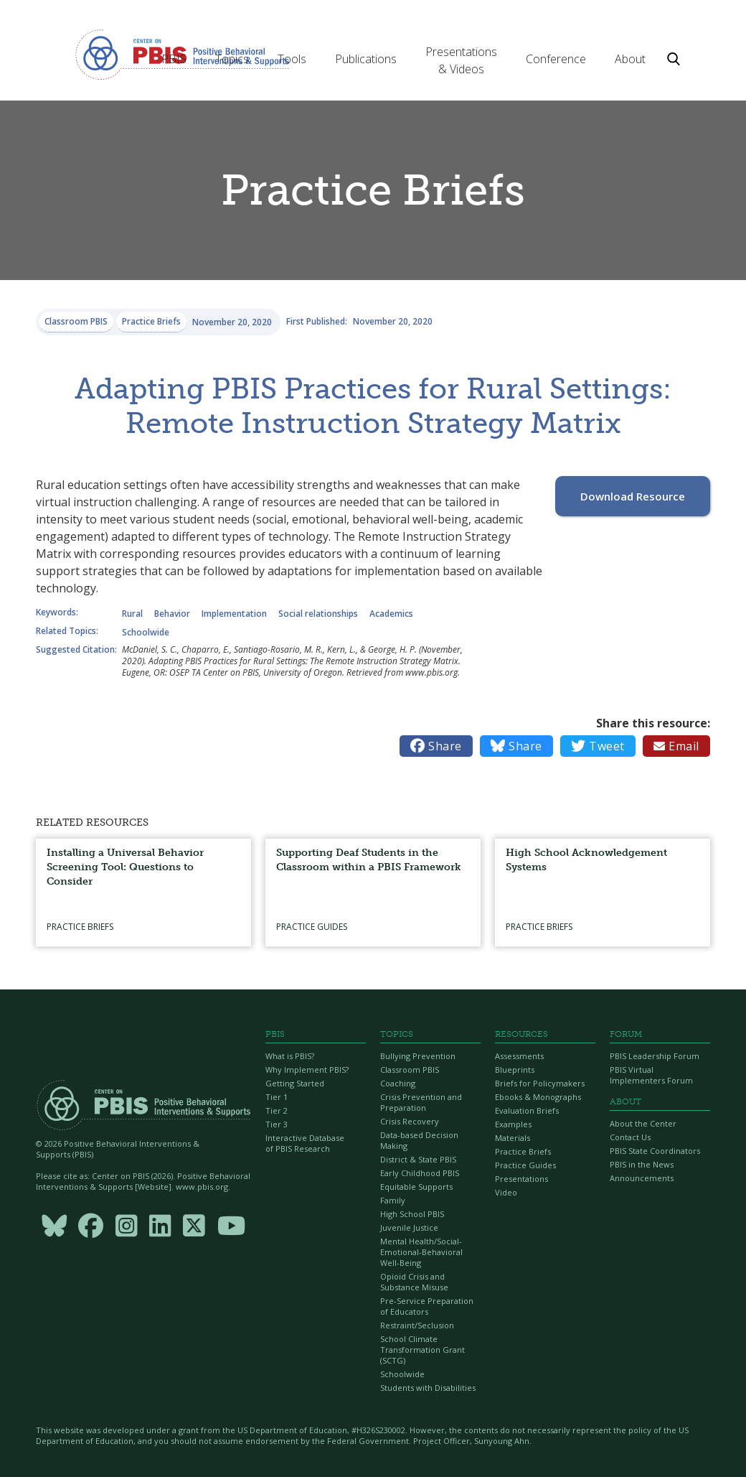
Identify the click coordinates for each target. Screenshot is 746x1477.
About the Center (643, 1123)
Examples (513, 1124)
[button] (174, 59)
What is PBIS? (289, 1055)
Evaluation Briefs (527, 1110)
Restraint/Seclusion (417, 1325)
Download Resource (632, 496)
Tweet (598, 746)
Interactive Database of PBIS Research (304, 1143)
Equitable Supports (416, 1186)
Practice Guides (525, 1165)
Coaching (397, 1083)
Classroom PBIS (409, 1069)
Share (436, 746)
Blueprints (514, 1069)
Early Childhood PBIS (419, 1173)
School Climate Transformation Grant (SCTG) (422, 1349)
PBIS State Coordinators (655, 1150)
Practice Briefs (523, 1151)
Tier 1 (276, 1096)
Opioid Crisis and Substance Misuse (414, 1281)
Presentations (521, 1178)
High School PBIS (412, 1213)
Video (506, 1192)
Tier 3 (276, 1124)
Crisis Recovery (409, 1121)
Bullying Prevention (417, 1055)
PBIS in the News (642, 1164)
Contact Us (630, 1137)
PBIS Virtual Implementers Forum (651, 1075)
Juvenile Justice (409, 1227)
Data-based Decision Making (419, 1140)
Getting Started (294, 1083)
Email (676, 746)
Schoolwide (402, 1374)
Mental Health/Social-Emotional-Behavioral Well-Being (421, 1252)
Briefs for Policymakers (540, 1083)
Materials (512, 1137)
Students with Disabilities (428, 1387)
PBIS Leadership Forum (654, 1055)
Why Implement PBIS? (307, 1069)
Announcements (642, 1178)
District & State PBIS (418, 1159)
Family (392, 1200)
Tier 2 (276, 1110)
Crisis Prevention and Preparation (421, 1102)
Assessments (519, 1055)
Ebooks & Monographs (538, 1096)
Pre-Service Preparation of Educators (426, 1306)
